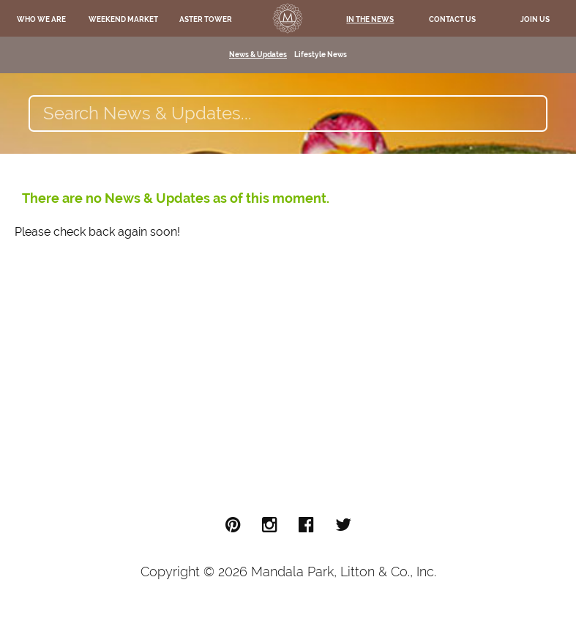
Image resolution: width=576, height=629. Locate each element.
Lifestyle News (320, 55)
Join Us (535, 19)
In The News (370, 19)
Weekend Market (123, 19)
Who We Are (41, 19)
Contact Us (452, 19)
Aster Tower (205, 19)
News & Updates (258, 55)
